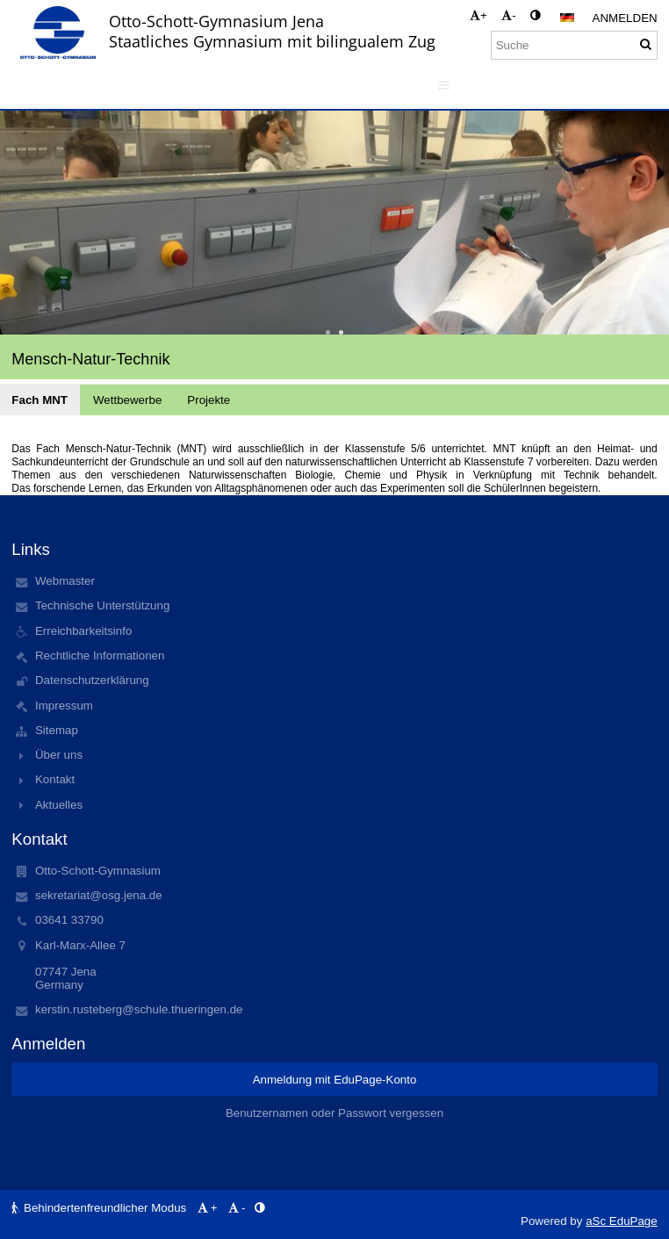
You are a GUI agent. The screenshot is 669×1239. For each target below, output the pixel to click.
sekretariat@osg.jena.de (98, 895)
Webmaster (65, 580)
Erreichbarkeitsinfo (83, 631)
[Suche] (574, 45)
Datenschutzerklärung (92, 680)
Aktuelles (59, 804)
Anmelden (625, 18)
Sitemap (56, 730)
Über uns (59, 754)
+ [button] (478, 15)
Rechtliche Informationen (99, 655)
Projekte (208, 400)
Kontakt (55, 779)
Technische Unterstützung (102, 605)
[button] (567, 17)
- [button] (508, 15)
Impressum (64, 705)
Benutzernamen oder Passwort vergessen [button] (334, 1113)
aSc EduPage (622, 1221)
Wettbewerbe (127, 400)
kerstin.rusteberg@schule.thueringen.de (139, 1009)
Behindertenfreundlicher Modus (100, 1207)
